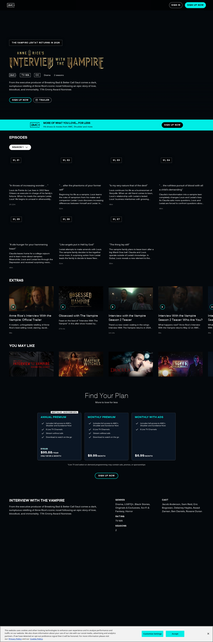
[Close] (208, 633)
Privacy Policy (15, 639)
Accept (175, 633)
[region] (95, 60)
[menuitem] (11, 5)
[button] (20, 100)
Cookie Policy (36, 639)
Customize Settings (152, 633)
